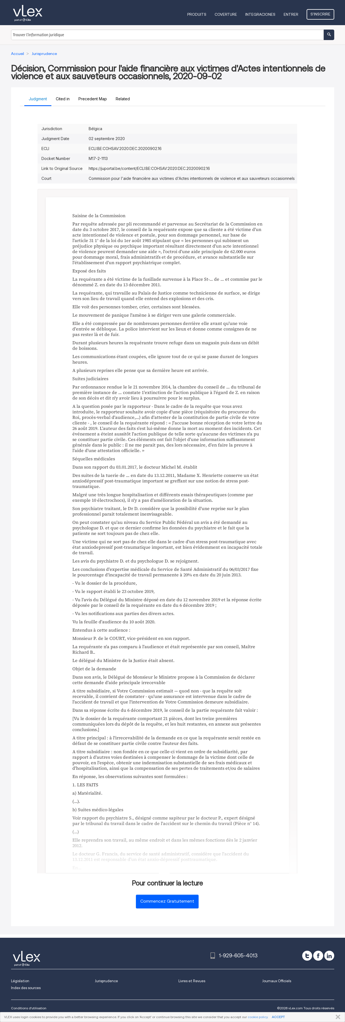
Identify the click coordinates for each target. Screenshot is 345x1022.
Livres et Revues (191, 981)
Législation (20, 981)
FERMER (337, 1017)
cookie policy (258, 1017)
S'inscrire (320, 14)
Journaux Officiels (276, 981)
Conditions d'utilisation (28, 1008)
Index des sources (26, 988)
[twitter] (307, 956)
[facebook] (318, 956)
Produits (196, 14)
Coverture (226, 14)
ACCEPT (278, 1017)
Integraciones (260, 14)
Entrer (291, 14)
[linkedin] (329, 956)
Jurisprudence (106, 981)
